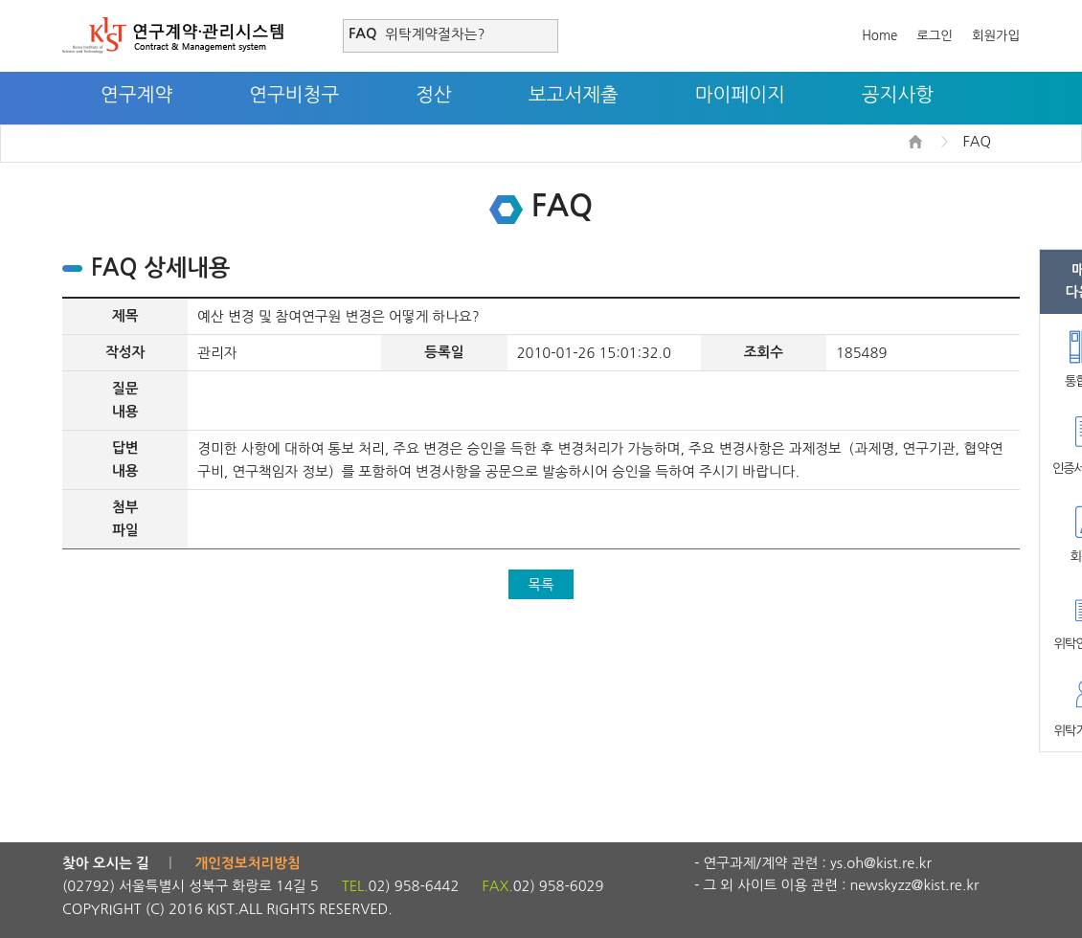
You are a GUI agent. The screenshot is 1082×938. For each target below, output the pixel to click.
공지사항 (898, 94)
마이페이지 (740, 94)
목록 (541, 584)
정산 (434, 94)
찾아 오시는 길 (105, 863)
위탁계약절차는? (435, 34)
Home (879, 36)
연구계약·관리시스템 (172, 35)
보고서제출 (574, 94)
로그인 (934, 36)
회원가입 (996, 36)
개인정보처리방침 (248, 863)
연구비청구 (294, 94)
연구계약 (136, 94)
